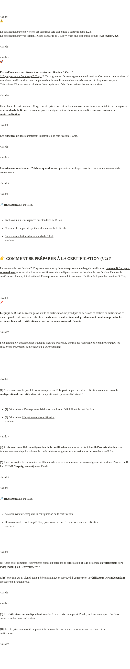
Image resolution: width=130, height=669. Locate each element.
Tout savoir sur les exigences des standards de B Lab (33, 220)
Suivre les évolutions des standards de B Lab (29, 236)
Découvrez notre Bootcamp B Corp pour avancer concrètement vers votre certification (52, 522)
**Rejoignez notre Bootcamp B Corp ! (21, 76)
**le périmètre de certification (38, 417)
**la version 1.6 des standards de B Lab (42, 35)
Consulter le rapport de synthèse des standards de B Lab (35, 228)
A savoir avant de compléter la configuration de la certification (39, 513)
